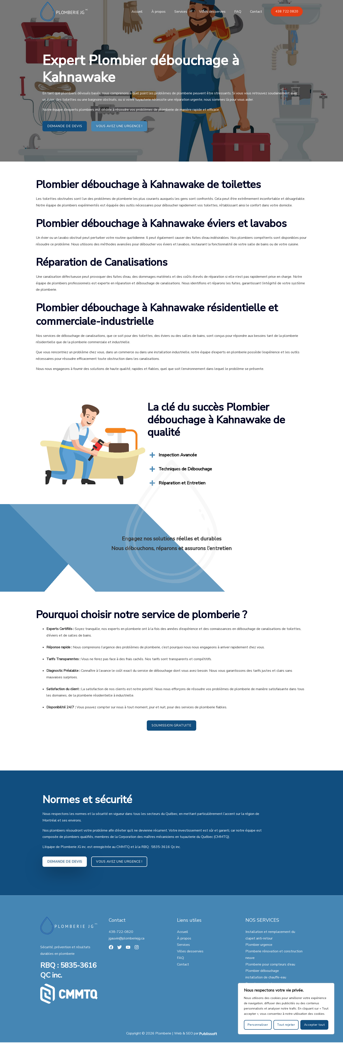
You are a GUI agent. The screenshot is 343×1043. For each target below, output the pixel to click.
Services (186, 11)
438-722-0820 (121, 932)
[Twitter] (120, 948)
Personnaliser (258, 1025)
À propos (166, 11)
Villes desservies (216, 11)
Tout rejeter (286, 1025)
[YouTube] (129, 948)
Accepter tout (314, 1025)
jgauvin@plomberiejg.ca (126, 938)
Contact (257, 11)
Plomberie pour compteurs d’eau (270, 964)
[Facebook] (111, 948)
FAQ (240, 11)
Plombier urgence (258, 945)
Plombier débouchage (262, 971)
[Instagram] (138, 948)
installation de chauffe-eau (265, 977)
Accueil (146, 11)
